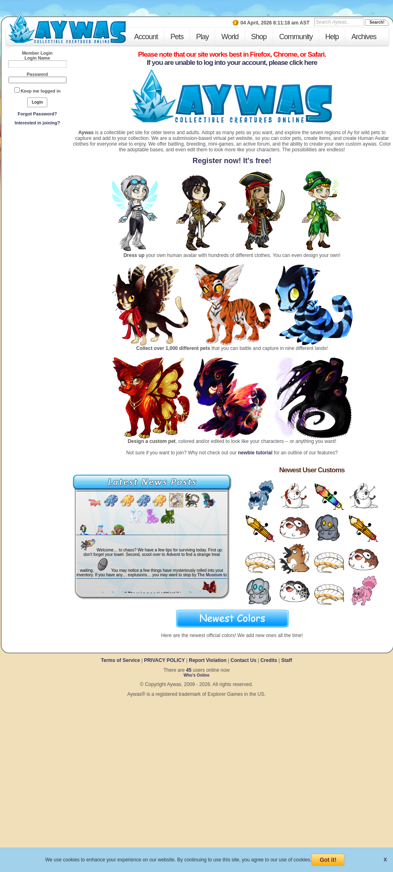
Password (37, 74)
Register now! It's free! (231, 161)
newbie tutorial (255, 453)
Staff (286, 660)
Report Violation (207, 660)
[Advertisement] (37, 188)
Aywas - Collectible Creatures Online (67, 27)
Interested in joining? (37, 122)
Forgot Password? (37, 113)
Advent (173, 554)
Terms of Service (121, 660)
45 (188, 670)
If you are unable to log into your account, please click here (232, 62)
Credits (269, 660)
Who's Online (196, 675)
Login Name (37, 57)
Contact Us (243, 660)
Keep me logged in (41, 91)
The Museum (209, 575)
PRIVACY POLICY (164, 660)
